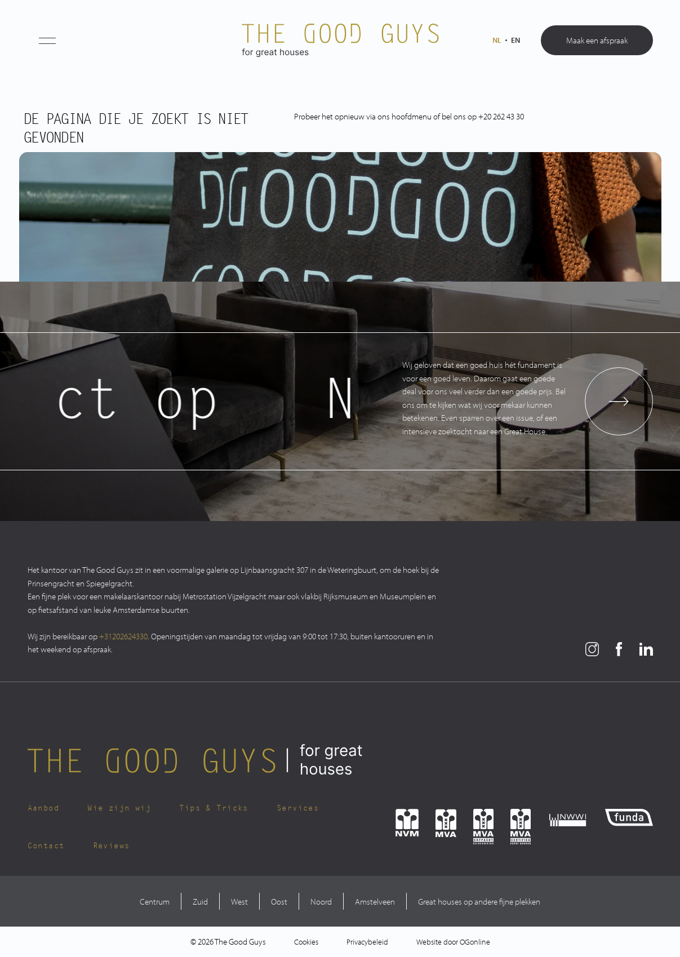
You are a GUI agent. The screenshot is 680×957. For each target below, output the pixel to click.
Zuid (200, 901)
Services (298, 808)
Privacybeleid (367, 942)
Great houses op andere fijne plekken (479, 901)
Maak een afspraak (597, 40)
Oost (279, 901)
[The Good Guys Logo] (340, 41)
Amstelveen (375, 901)
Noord (321, 901)
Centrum (155, 901)
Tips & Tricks (213, 808)
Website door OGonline (453, 942)
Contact (46, 846)
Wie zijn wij (119, 808)
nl (496, 40)
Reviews (111, 846)
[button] (47, 40)
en (515, 40)
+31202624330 (123, 636)
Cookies (306, 942)
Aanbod (44, 808)
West (239, 901)
